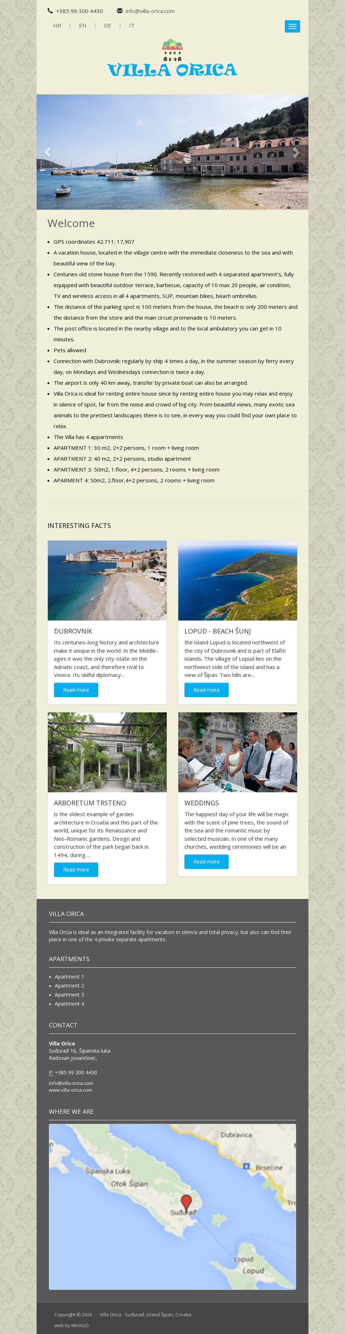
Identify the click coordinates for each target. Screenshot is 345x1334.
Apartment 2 (66, 985)
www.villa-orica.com (70, 1090)
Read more (76, 689)
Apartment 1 (66, 976)
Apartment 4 (66, 1003)
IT (131, 25)
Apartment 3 (66, 994)
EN (82, 25)
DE (107, 25)
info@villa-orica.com (150, 10)
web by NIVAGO (71, 1325)
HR (57, 25)
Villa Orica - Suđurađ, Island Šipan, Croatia (145, 1314)
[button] (42, 152)
